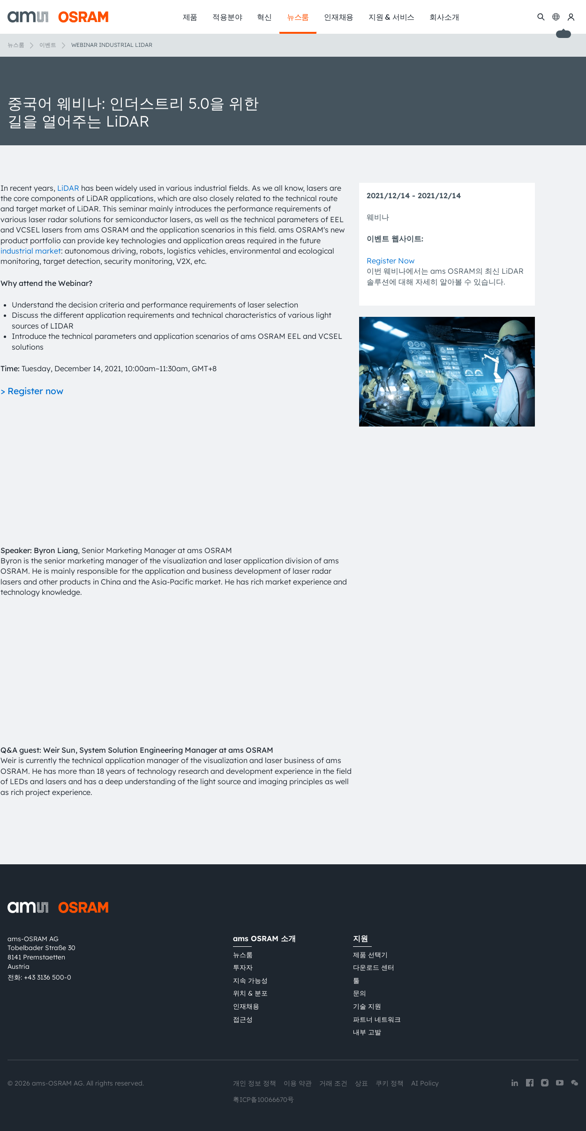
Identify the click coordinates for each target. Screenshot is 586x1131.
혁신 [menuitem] (264, 17)
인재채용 (246, 1006)
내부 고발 (367, 1032)
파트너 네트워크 (377, 1019)
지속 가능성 (250, 980)
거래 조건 (333, 1083)
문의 (359, 993)
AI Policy (425, 1083)
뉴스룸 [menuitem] (298, 17)
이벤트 (47, 44)
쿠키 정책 (390, 1083)
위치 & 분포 (250, 993)
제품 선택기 (370, 955)
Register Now (390, 260)
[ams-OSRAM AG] (58, 16)
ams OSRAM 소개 (264, 938)
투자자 (243, 967)
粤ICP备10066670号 (263, 1099)
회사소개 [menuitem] (444, 17)
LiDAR (68, 188)
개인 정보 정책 (254, 1083)
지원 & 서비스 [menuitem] (391, 17)
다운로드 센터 (373, 967)
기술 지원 (367, 1006)
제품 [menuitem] (190, 17)
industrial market (30, 250)
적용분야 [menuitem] (227, 17)
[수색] (540, 17)
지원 (360, 938)
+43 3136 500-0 (47, 977)
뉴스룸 (16, 44)
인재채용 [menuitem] (338, 17)
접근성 (243, 1019)
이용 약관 (298, 1083)
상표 (361, 1083)
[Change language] (555, 17)
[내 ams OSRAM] (570, 17)
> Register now (31, 391)
